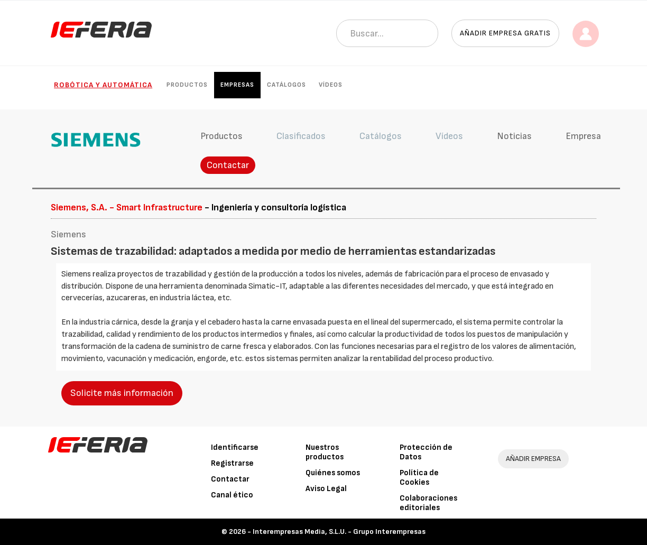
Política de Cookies (419, 477)
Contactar (228, 165)
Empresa (583, 136)
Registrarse (232, 463)
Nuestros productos (325, 452)
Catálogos (286, 85)
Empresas (237, 85)
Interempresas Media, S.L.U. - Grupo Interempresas (339, 531)
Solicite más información (121, 393)
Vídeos (331, 85)
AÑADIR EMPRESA (533, 458)
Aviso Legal (326, 489)
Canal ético (232, 495)
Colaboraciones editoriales (428, 503)
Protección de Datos (426, 452)
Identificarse (234, 447)
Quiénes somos (333, 473)
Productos (187, 85)
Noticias (514, 136)
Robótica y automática (103, 84)
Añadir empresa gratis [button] (505, 33)
